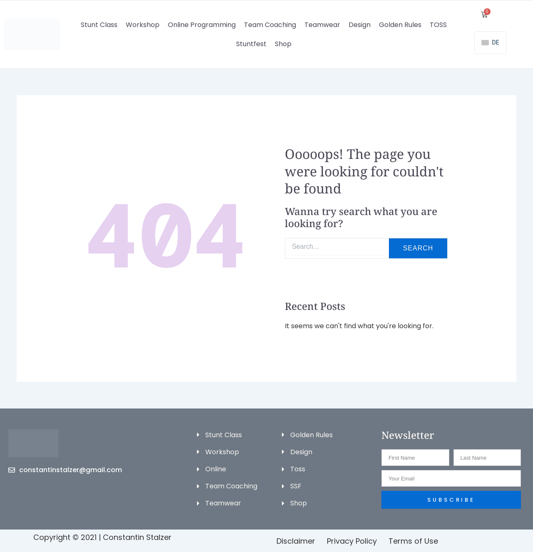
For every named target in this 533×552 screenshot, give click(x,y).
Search (418, 248)
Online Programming (202, 25)
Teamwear (322, 25)
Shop (283, 44)
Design (360, 25)
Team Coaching (270, 25)
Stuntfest (251, 44)
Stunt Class (99, 25)
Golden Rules (400, 25)
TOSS (438, 25)
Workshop (142, 25)
